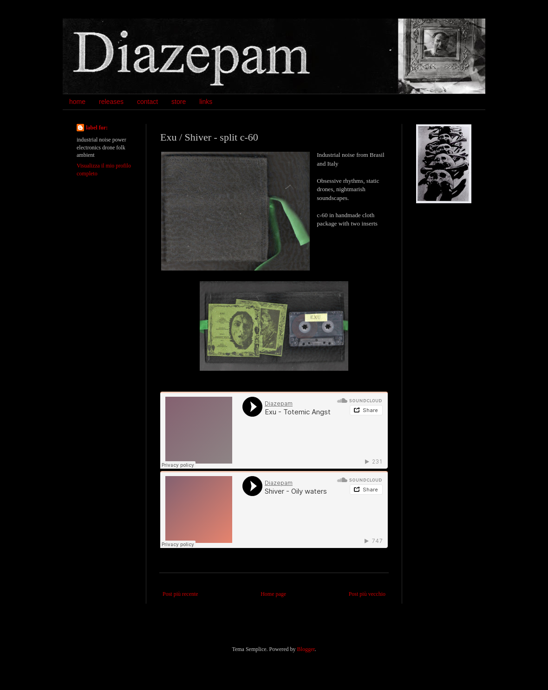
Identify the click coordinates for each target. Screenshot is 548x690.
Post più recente (180, 594)
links (205, 101)
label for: (97, 127)
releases (111, 101)
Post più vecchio (367, 594)
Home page (273, 594)
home (77, 101)
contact (147, 101)
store (178, 101)
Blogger (306, 649)
